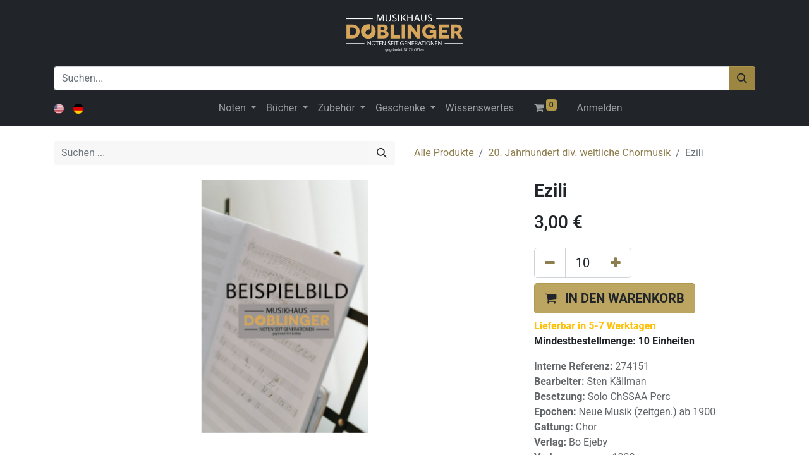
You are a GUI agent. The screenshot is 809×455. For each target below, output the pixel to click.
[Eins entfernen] (550, 263)
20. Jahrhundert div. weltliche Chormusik (579, 153)
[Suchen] (742, 78)
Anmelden (600, 108)
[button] (614, 298)
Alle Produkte (444, 153)
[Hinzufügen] (615, 263)
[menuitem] (480, 108)
